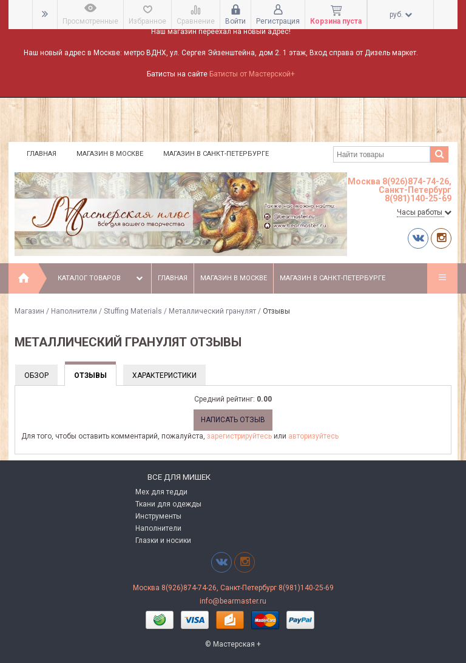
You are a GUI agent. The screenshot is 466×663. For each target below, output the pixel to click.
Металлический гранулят (212, 311)
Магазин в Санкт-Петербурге (216, 154)
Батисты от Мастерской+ (252, 74)
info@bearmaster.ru (233, 601)
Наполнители (158, 528)
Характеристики (164, 375)
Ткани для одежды (168, 504)
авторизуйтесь (313, 436)
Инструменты (158, 516)
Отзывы (90, 375)
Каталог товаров (102, 278)
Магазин (29, 311)
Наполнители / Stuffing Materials (106, 311)
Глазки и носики (163, 540)
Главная (41, 154)
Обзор (36, 375)
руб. (401, 14)
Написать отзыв (233, 420)
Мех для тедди (161, 492)
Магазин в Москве (109, 154)
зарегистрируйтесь (239, 436)
